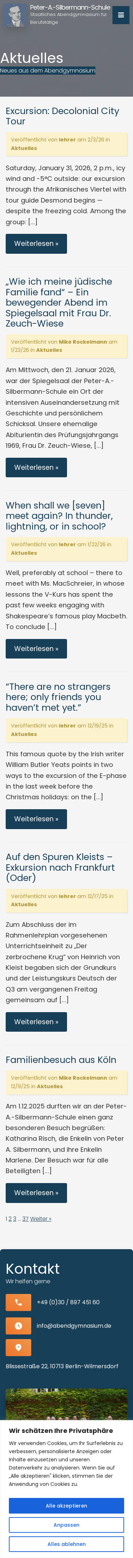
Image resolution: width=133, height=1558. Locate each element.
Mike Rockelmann (83, 341)
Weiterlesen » (36, 243)
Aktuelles (24, 148)
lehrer (67, 139)
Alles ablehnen (67, 1544)
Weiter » (40, 1219)
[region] (66, 1489)
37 (25, 1219)
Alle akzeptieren (66, 1505)
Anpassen (66, 1525)
